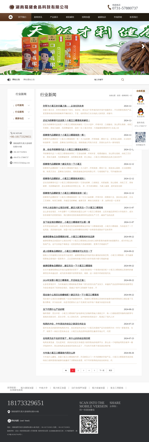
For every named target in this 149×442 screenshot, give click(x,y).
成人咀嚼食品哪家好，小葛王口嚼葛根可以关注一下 (67, 251)
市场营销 (118, 17)
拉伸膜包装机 (16, 390)
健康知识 (102, 17)
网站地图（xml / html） (21, 421)
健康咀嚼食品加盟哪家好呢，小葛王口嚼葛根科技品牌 (68, 237)
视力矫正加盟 (59, 388)
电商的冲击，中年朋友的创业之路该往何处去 (64, 324)
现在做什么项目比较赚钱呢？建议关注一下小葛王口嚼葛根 (71, 295)
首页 (10, 17)
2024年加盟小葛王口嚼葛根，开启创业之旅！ (64, 280)
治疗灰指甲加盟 (79, 388)
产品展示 (54, 17)
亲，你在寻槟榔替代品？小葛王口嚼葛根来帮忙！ (66, 149)
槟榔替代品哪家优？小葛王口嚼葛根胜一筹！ (64, 135)
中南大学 (43, 388)
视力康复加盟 (27, 388)
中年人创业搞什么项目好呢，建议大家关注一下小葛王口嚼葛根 (73, 207)
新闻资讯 (38, 17)
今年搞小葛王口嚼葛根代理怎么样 (59, 353)
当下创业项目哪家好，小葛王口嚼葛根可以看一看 (66, 222)
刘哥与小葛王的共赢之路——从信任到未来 (63, 106)
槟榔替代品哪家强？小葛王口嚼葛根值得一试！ (65, 193)
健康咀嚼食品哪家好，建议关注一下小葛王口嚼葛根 (67, 266)
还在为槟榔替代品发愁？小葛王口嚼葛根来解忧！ (66, 120)
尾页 (110, 370)
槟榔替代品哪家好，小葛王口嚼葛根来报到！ (64, 178)
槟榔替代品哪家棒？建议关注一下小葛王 (62, 164)
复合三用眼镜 (116, 388)
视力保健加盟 (98, 388)
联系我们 (134, 17)
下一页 (102, 370)
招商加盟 (86, 17)
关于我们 (22, 17)
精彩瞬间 (70, 17)
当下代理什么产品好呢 (53, 309)
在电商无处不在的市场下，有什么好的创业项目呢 (66, 338)
